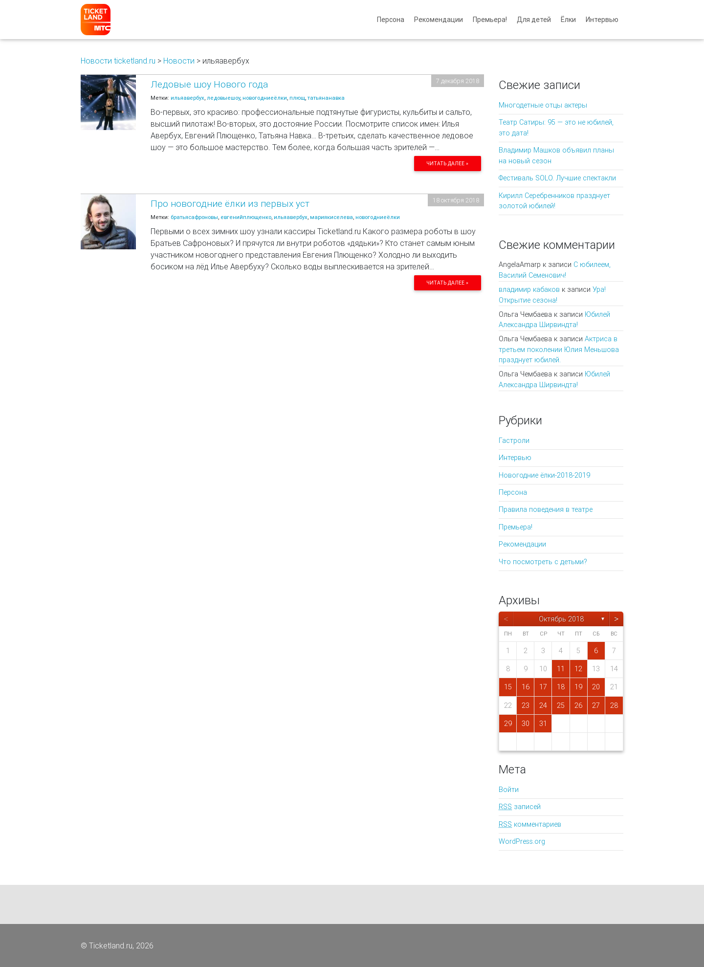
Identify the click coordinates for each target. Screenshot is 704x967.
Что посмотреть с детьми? (543, 561)
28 (614, 705)
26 (578, 705)
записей (520, 806)
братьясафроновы (194, 217)
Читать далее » (447, 163)
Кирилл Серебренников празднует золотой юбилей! (554, 201)
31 (543, 723)
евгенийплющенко (245, 217)
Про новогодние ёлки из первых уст (230, 203)
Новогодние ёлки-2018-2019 (544, 475)
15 (508, 686)
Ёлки (568, 21)
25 (561, 705)
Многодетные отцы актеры (543, 105)
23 (525, 705)
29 (508, 723)
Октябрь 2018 (561, 619)
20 (596, 686)
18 (561, 686)
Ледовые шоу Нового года (209, 84)
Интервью (602, 21)
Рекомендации (438, 21)
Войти (509, 789)
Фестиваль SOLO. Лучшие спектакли (557, 178)
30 (525, 723)
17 (543, 686)
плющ (297, 97)
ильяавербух (187, 97)
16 (525, 686)
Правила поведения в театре (546, 509)
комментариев (530, 824)
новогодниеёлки (264, 97)
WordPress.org (522, 841)
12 (578, 668)
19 (578, 686)
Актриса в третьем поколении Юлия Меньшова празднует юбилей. (559, 349)
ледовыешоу (223, 97)
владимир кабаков (529, 289)
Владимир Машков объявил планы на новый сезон (556, 155)
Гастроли (514, 440)
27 (596, 705)
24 (543, 705)
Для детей (534, 21)
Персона (390, 21)
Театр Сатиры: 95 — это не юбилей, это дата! (556, 127)
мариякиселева (331, 217)
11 (561, 668)
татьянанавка (326, 97)
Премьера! (490, 21)
